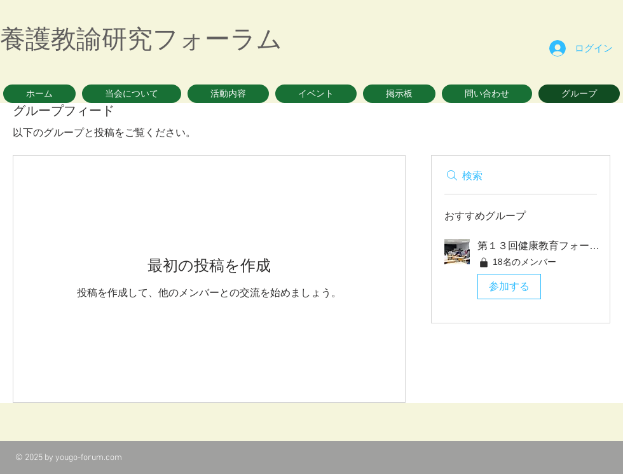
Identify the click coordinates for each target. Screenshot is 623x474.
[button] (131, 94)
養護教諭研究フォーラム (141, 39)
